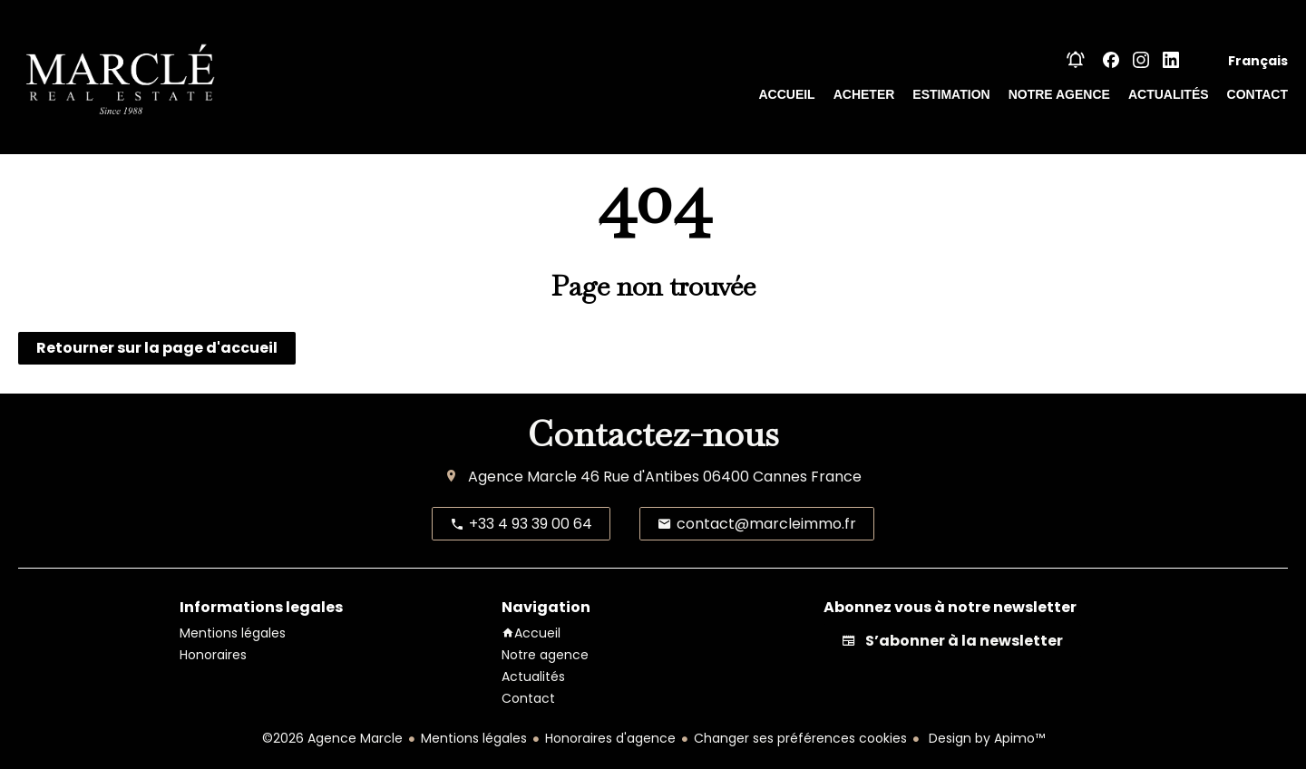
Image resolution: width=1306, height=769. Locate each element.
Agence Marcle (522, 476)
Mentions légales (474, 738)
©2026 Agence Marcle (332, 738)
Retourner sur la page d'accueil (157, 347)
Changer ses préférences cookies (800, 738)
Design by (985, 738)
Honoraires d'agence (610, 738)
